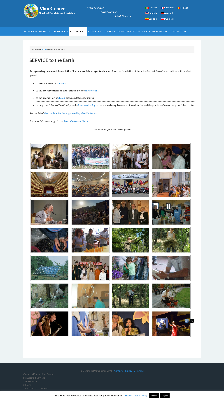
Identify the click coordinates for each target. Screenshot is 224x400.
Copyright (139, 370)
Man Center (49, 11)
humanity (62, 83)
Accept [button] (154, 395)
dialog (61, 97)
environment (91, 90)
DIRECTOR (61, 31)
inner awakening (87, 105)
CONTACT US (180, 31)
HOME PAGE (30, 31)
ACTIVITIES (78, 31)
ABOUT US (45, 31)
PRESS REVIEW (161, 31)
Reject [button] (165, 395)
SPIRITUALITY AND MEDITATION (122, 31)
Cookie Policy (140, 395)
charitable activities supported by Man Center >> (70, 113)
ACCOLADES (95, 31)
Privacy (128, 370)
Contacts (118, 370)
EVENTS (146, 31)
